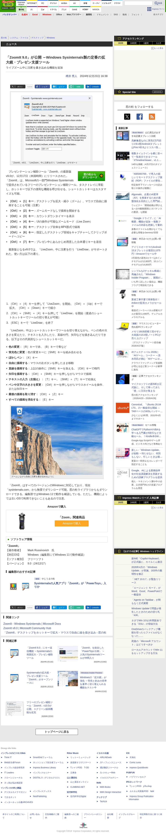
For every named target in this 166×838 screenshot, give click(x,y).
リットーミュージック (80, 757)
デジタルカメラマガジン (15, 792)
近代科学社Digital (78, 796)
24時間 (133, 43)
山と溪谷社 (72, 778)
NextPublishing (40, 796)
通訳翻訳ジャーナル (109, 767)
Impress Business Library (44, 767)
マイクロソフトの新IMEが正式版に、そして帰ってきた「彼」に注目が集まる (146, 387)
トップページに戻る (57, 731)
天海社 (133, 757)
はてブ (61, 87)
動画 (125, 14)
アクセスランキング (133, 38)
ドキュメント (103, 14)
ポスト (20, 87)
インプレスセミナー (42, 772)
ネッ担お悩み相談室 (13, 783)
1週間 (146, 43)
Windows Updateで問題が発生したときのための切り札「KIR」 (146, 612)
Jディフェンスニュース (110, 762)
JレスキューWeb (107, 772)
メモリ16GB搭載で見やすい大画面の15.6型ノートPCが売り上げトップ (146, 335)
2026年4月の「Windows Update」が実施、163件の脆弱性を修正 (146, 570)
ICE (128, 753)
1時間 (120, 43)
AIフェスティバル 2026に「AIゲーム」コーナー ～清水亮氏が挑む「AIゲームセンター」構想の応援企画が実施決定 (146, 359)
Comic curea (135, 762)
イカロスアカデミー (109, 778)
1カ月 (158, 43)
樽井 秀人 (71, 76)
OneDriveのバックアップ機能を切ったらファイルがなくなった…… (146, 632)
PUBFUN (130, 772)
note (78, 87)
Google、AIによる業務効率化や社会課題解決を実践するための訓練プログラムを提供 (146, 474)
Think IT (8, 757)
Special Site (129, 92)
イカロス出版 (103, 753)
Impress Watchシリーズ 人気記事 (140, 498)
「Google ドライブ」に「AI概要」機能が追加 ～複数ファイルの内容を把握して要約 (146, 221)
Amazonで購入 (72, 523)
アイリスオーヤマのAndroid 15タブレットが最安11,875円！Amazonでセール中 (146, 250)
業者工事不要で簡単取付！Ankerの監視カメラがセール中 (146, 303)
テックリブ (102, 797)
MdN (99, 783)
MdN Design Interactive (110, 792)
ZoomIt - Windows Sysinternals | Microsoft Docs (32, 623)
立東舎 (73, 772)
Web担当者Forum (12, 762)
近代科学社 (72, 792)
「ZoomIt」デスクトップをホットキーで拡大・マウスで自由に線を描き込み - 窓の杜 (54, 632)
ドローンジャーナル (13, 778)
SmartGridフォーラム (43, 757)
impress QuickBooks (139, 767)
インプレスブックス (42, 791)
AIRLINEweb (106, 757)
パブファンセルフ (138, 777)
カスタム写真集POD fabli (142, 791)
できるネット (10, 797)
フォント (135, 14)
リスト (30, 87)
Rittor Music (73, 753)
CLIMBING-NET (77, 787)
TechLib (103, 801)
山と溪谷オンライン (79, 782)
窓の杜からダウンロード (92, 176)
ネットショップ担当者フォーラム (48, 762)
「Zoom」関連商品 (71, 517)
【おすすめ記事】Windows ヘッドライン (142, 551)
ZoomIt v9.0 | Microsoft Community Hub (27, 628)
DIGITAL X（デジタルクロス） (47, 778)
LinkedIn (95, 87)
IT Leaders (9, 772)
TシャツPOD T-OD (79, 767)
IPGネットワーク (134, 782)
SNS (116, 14)
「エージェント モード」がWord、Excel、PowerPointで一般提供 (146, 591)
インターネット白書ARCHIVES (18, 802)
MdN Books (105, 787)
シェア (44, 87)
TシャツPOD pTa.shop (141, 786)
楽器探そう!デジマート (80, 762)
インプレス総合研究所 (14, 767)
